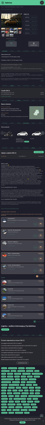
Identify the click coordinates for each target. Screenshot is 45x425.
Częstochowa (26, 373)
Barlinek (4, 368)
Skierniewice (11, 404)
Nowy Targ (25, 393)
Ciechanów (17, 373)
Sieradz (4, 404)
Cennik (11, 51)
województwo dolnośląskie (10, 6)
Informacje (4, 51)
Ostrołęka (23, 396)
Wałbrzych (16, 410)
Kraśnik (25, 387)
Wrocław (4, 412)
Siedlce (37, 401)
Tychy (9, 410)
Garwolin (10, 376)
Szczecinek (19, 407)
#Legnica (3, 114)
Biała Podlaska (12, 368)
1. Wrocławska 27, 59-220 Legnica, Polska (10, 56)
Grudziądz (24, 379)
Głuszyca (36, 376)
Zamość (11, 412)
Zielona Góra (19, 412)
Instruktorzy (26, 51)
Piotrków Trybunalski (19, 399)
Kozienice (11, 387)
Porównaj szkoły (34, 44)
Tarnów (35, 407)
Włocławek (32, 410)
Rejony (19, 51)
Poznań (35, 399)
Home (2, 6)
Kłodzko (29, 385)
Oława (37, 393)
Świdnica (4, 407)
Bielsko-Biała (5, 371)
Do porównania (11, 222)
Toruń (3, 410)
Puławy (11, 401)
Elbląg (3, 376)
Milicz (3, 393)
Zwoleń (27, 412)
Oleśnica (4, 396)
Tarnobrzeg (27, 407)
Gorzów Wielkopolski (7, 379)
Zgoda (22, 422)
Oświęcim (4, 399)
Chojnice (10, 373)
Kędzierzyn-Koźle (13, 385)
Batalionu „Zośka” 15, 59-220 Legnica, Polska (11, 110)
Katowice (4, 385)
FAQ (40, 51)
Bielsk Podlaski (30, 368)
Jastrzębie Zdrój (6, 382)
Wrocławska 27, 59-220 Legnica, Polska (10, 108)
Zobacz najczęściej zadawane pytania (10, 208)
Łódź (9, 390)
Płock (29, 399)
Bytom (37, 371)
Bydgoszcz (29, 371)
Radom (17, 401)
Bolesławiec (21, 371)
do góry (41, 416)
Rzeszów (30, 401)
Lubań (20, 390)
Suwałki (33, 404)
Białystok (21, 368)
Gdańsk (17, 376)
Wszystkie (5, 329)
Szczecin (11, 407)
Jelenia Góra (16, 382)
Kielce (22, 385)
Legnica (17, 6)
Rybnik (23, 401)
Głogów (30, 376)
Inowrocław (32, 379)
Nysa (31, 393)
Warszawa (24, 410)
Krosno (31, 387)
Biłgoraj (13, 371)
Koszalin (4, 387)
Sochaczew (26, 404)
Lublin (31, 390)
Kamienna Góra (31, 382)
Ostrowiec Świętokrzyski (35, 396)
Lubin (26, 390)
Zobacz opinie (11, 40)
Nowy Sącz (17, 393)
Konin (35, 385)
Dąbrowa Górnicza (37, 373)
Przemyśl (4, 401)
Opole (17, 396)
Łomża (15, 390)
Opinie (33, 51)
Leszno (4, 390)
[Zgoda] (43, 421)
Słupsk (19, 404)
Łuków (37, 390)
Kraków (19, 387)
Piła (11, 399)
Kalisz (23, 382)
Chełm (3, 373)
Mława (9, 393)
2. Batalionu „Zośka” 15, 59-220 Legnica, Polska (11, 60)
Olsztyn (11, 396)
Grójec (17, 379)
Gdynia (23, 376)
